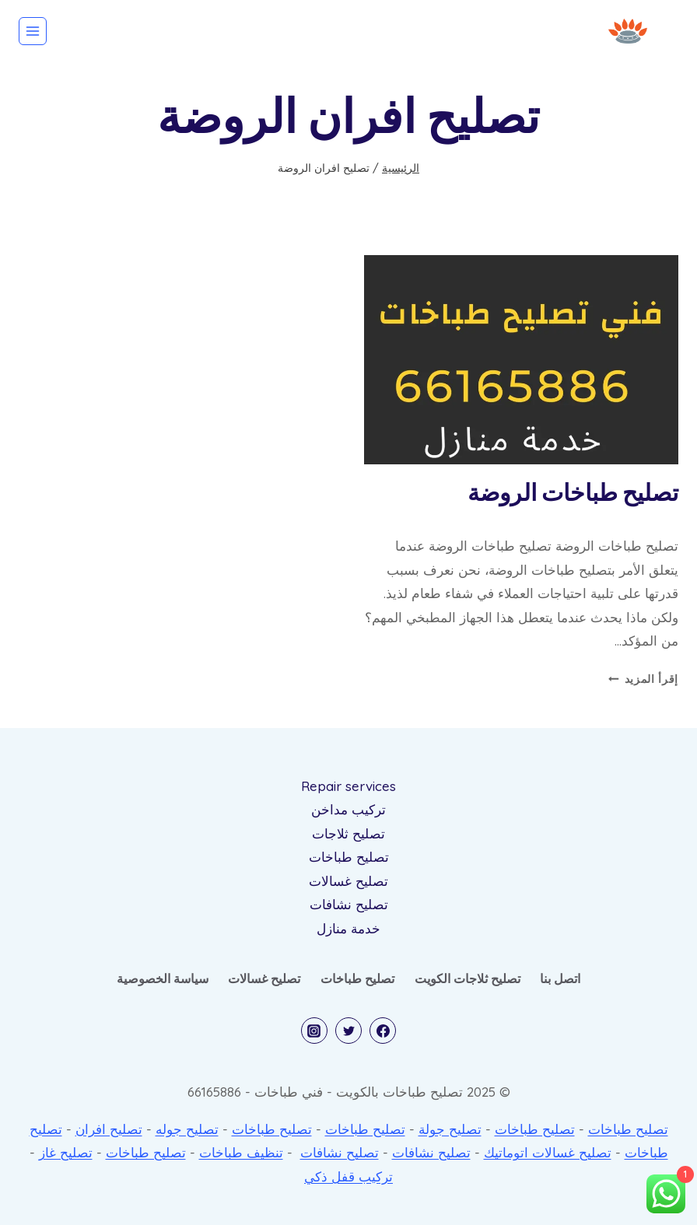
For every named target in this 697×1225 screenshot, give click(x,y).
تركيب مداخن (348, 809)
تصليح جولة (450, 1129)
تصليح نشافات (349, 904)
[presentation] (521, 359)
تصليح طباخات (349, 857)
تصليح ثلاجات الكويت (467, 978)
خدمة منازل (348, 928)
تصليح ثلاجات (348, 833)
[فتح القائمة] (33, 31)
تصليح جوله (187, 1129)
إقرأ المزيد (643, 678)
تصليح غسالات (348, 881)
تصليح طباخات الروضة (573, 493)
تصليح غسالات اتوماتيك (547, 1152)
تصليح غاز (66, 1152)
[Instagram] (314, 1030)
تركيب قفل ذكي (348, 1176)
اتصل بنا (560, 978)
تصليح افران (108, 1129)
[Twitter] (348, 1030)
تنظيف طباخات (241, 1152)
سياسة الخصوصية (162, 978)
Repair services (348, 786)
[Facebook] (383, 1030)
